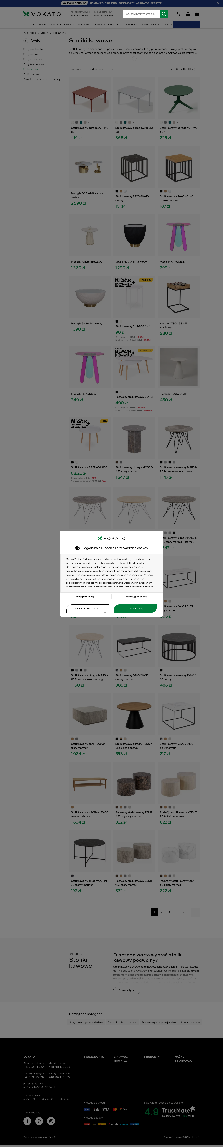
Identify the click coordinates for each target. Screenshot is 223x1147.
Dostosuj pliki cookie (136, 596)
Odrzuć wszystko (88, 608)
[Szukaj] (145, 14)
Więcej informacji (85, 596)
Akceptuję (135, 608)
